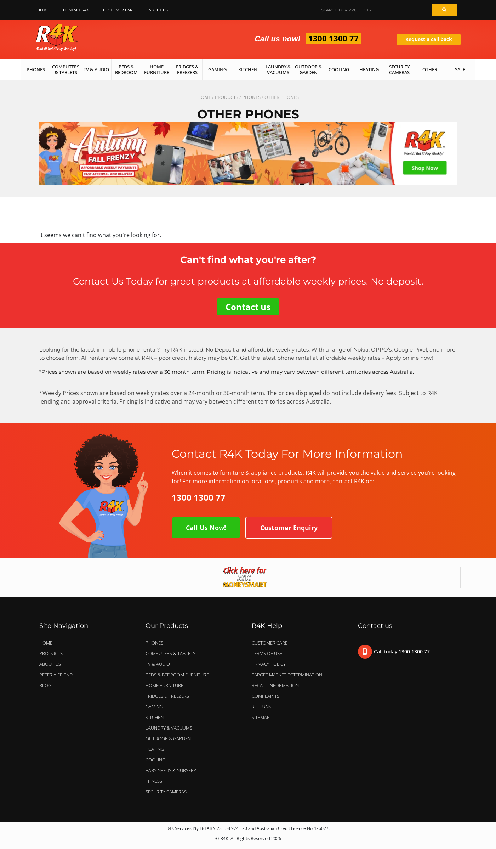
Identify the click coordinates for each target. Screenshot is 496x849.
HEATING (155, 749)
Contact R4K (76, 9)
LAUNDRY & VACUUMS (171, 727)
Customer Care (119, 9)
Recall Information (275, 685)
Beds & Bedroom (126, 69)
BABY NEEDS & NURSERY (171, 770)
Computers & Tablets (65, 69)
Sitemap (261, 717)
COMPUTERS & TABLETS (172, 653)
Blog (45, 685)
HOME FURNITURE (164, 685)
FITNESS (154, 781)
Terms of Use (267, 653)
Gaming (217, 69)
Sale (460, 69)
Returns (261, 706)
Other (429, 69)
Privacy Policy (269, 664)
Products (226, 97)
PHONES (251, 97)
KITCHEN (155, 717)
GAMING (154, 706)
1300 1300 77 (333, 38)
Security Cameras (399, 69)
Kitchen (247, 69)
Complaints (265, 696)
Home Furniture (156, 69)
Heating (369, 69)
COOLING (155, 760)
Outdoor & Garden (308, 69)
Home (43, 9)
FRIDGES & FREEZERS (167, 696)
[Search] (444, 10)
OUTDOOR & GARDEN (170, 738)
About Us (160, 9)
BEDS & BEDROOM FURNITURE (179, 674)
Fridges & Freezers (187, 69)
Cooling (339, 69)
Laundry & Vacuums (278, 69)
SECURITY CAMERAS (166, 791)
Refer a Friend (56, 674)
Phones (36, 69)
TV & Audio (96, 69)
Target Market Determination (287, 674)
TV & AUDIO (159, 664)
